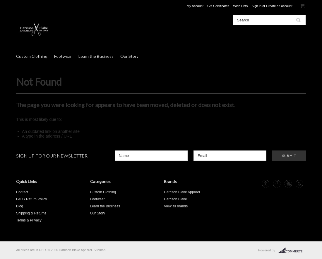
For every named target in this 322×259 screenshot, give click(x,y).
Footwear (63, 56)
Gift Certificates (218, 6)
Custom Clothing (31, 56)
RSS (299, 183)
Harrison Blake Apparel (182, 192)
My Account (195, 6)
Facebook (276, 183)
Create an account (279, 6)
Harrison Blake (175, 199)
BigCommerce (292, 250)
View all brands (176, 206)
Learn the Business (96, 56)
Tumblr (265, 183)
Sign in (256, 6)
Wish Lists (240, 6)
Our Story (129, 56)
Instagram (254, 183)
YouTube (288, 183)
